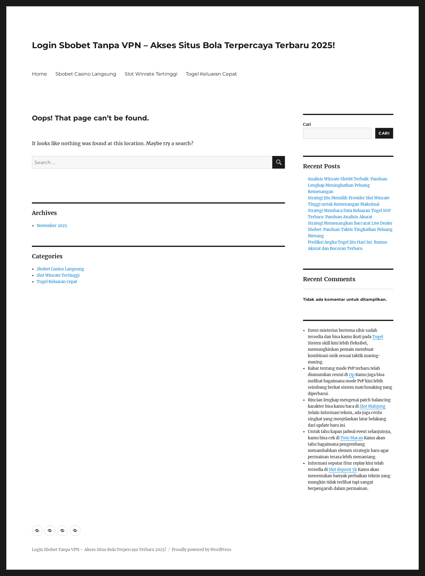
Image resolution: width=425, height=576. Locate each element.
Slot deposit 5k (343, 469)
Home (39, 74)
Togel (377, 336)
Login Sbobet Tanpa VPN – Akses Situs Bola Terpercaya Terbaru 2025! (183, 45)
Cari (307, 124)
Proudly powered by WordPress (201, 549)
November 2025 (52, 225)
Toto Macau (351, 438)
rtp (352, 374)
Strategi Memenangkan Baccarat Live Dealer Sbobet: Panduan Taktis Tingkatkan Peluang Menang (350, 229)
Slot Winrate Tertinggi (151, 74)
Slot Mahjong (373, 406)
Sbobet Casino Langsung (85, 74)
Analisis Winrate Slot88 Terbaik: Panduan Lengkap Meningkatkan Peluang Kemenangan (347, 185)
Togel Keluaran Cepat (211, 74)
